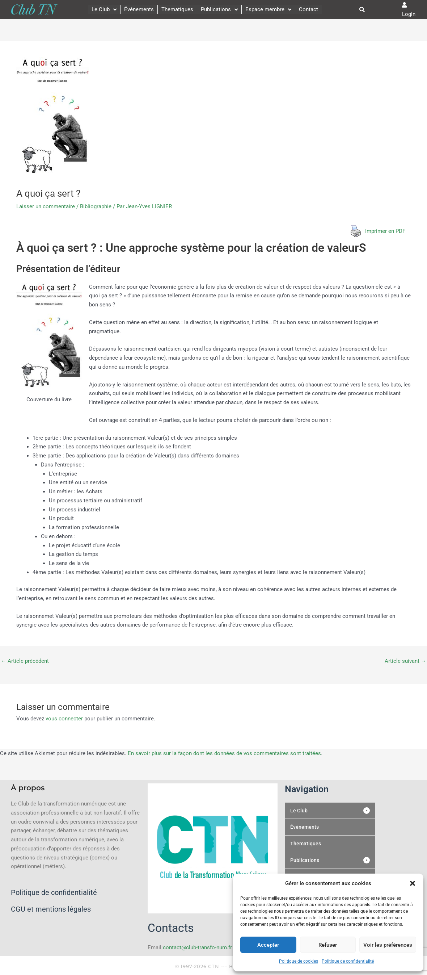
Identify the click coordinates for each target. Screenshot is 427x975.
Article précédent (25, 661)
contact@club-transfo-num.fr (197, 947)
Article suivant (405, 661)
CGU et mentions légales (51, 909)
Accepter (268, 945)
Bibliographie (95, 206)
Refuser (327, 945)
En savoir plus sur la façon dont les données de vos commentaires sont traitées (224, 753)
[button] (412, 883)
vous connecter (64, 718)
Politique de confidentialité (348, 961)
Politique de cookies (298, 961)
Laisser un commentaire (45, 206)
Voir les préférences (387, 945)
